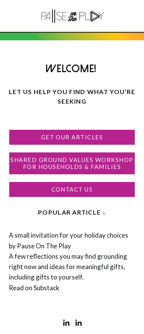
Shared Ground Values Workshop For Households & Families (71, 163)
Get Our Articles (72, 137)
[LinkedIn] (66, 323)
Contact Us (72, 189)
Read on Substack (34, 288)
